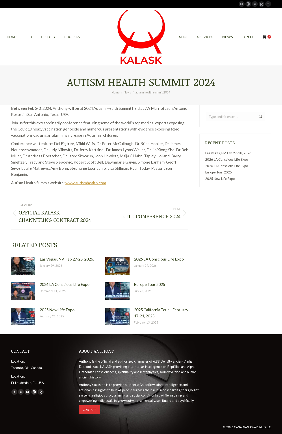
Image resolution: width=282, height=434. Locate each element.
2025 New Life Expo (57, 309)
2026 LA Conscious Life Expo (159, 259)
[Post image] (23, 266)
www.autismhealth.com (85, 182)
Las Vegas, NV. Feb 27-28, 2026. (67, 259)
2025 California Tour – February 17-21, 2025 (161, 312)
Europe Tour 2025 (149, 284)
